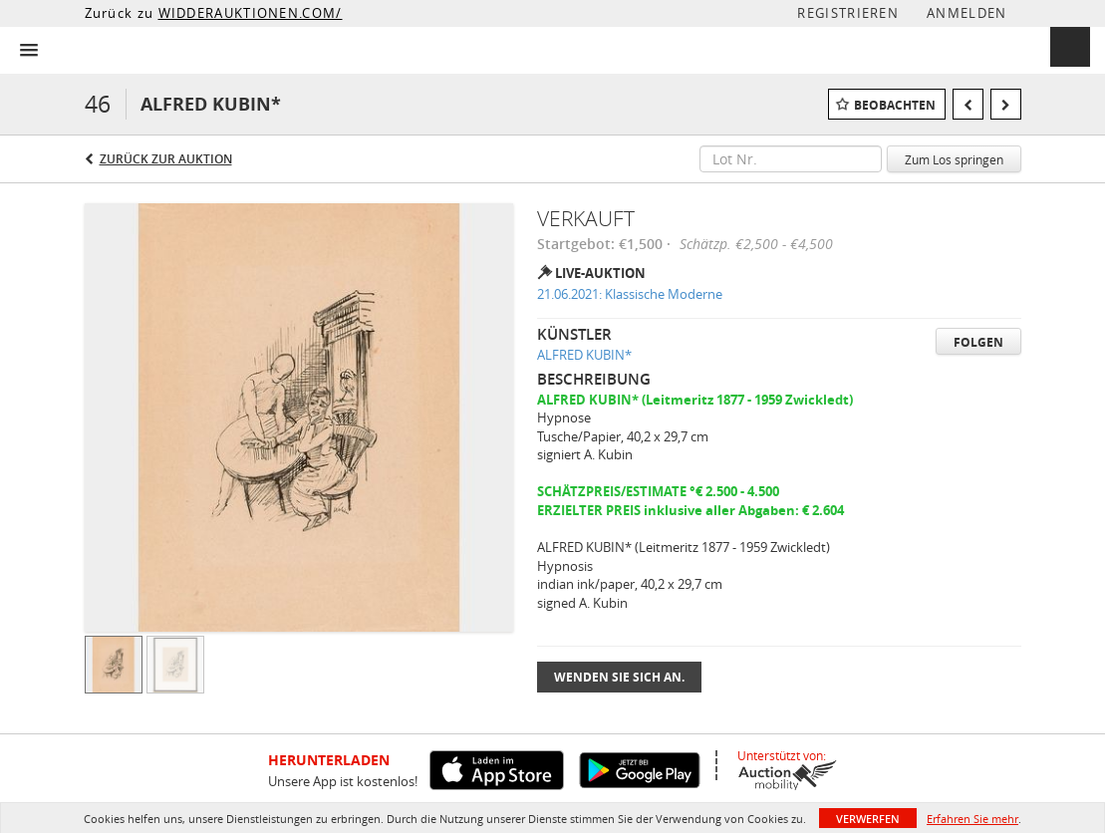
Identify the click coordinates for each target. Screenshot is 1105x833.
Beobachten (895, 105)
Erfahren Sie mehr (972, 818)
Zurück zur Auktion (166, 158)
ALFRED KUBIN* (584, 355)
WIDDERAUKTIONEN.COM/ (250, 13)
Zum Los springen (954, 159)
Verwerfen (868, 818)
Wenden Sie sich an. (619, 677)
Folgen (978, 342)
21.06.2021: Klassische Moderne (629, 294)
